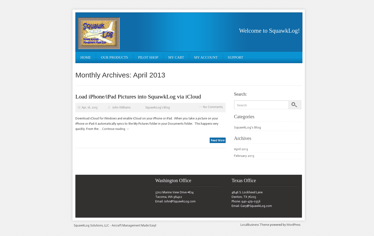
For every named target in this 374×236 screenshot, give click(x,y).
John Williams (121, 107)
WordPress (293, 224)
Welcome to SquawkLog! (269, 30)
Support (235, 57)
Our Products (114, 57)
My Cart (176, 57)
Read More (217, 140)
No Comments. (213, 107)
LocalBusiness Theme (254, 224)
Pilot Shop (148, 57)
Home (85, 57)
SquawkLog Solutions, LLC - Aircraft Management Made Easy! (115, 225)
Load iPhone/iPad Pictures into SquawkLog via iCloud (138, 96)
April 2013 (241, 149)
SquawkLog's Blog (157, 107)
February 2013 (244, 156)
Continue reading (115, 129)
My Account (206, 57)
